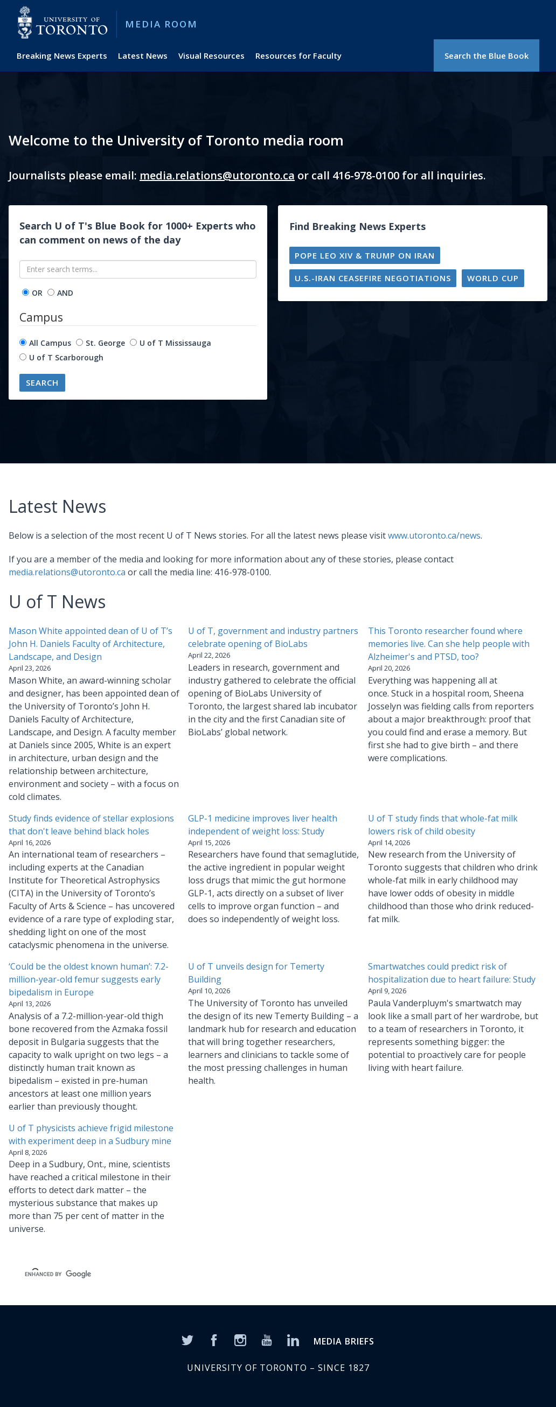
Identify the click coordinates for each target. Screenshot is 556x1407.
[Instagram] (240, 1339)
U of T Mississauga (175, 343)
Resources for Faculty (298, 55)
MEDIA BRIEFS (344, 1341)
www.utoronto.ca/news (434, 535)
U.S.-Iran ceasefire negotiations (373, 278)
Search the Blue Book (486, 55)
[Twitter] (187, 1339)
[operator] (25, 292)
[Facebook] (213, 1339)
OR (37, 293)
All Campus (50, 343)
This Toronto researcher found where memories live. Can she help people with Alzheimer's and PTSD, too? (449, 644)
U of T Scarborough (66, 357)
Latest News (143, 55)
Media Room (161, 24)
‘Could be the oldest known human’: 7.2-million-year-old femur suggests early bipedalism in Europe (89, 979)
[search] (184, 1274)
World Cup (493, 278)
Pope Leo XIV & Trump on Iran (365, 255)
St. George (105, 343)
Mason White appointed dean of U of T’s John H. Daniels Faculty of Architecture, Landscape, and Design (90, 644)
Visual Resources (211, 55)
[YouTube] (266, 1339)
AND (65, 293)
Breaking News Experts (62, 55)
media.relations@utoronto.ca (217, 175)
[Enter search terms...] (137, 269)
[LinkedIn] (293, 1339)
